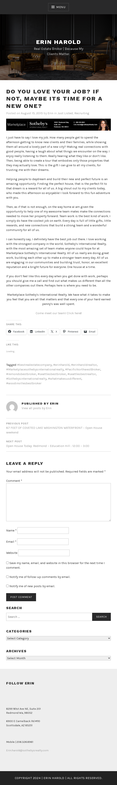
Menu (61, 7)
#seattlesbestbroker (52, 374)
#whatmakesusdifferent (64, 378)
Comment (14, 481)
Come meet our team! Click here (58, 313)
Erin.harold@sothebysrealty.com (27, 750)
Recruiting (81, 113)
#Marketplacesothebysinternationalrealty (35, 369)
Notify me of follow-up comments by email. (39, 577)
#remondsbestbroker (21, 374)
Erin (50, 113)
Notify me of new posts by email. (32, 586)
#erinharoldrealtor (84, 365)
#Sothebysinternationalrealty (26, 378)
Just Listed (65, 113)
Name (11, 530)
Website (11, 553)
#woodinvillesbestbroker (23, 383)
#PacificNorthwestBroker (82, 369)
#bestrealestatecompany (34, 365)
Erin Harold (58, 42)
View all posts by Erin (36, 408)
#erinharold (61, 365)
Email (11, 541)
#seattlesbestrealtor (81, 374)
